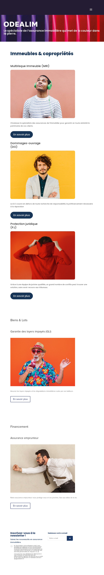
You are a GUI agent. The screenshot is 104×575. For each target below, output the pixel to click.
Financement (19, 427)
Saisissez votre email (57, 533)
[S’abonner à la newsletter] (70, 538)
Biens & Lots (18, 320)
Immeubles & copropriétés (41, 53)
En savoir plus (21, 134)
